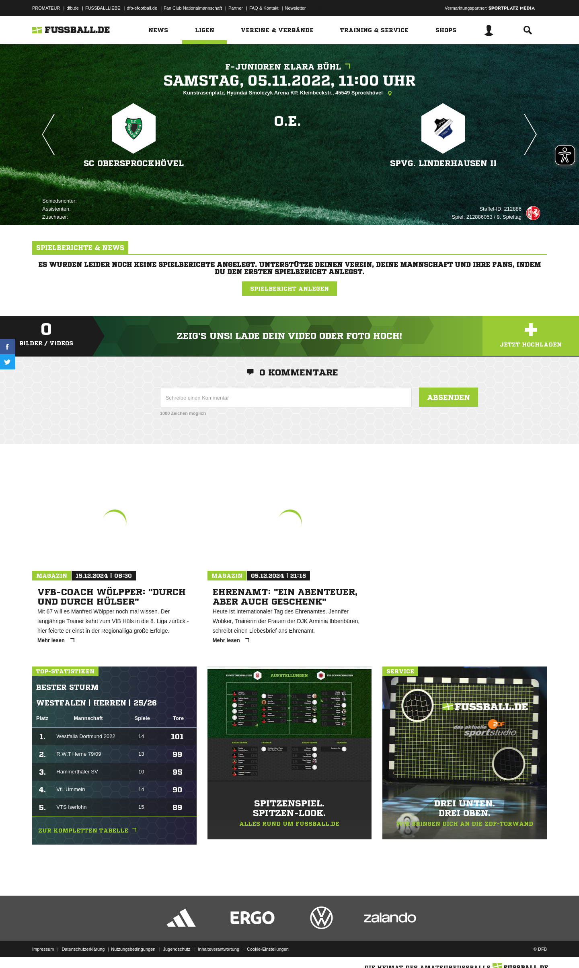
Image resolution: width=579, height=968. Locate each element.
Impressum (43, 949)
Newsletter (295, 8)
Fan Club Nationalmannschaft (193, 8)
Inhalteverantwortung (218, 949)
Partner (235, 8)
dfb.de (72, 8)
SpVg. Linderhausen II (443, 163)
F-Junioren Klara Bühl (289, 67)
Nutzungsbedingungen (133, 949)
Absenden (448, 397)
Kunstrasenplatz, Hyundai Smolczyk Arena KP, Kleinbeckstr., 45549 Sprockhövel (289, 93)
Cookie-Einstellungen (268, 949)
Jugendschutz (176, 949)
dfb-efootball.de (142, 8)
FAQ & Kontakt (264, 8)
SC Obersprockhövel (134, 163)
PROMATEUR (46, 8)
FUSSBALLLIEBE (102, 8)
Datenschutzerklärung (83, 949)
